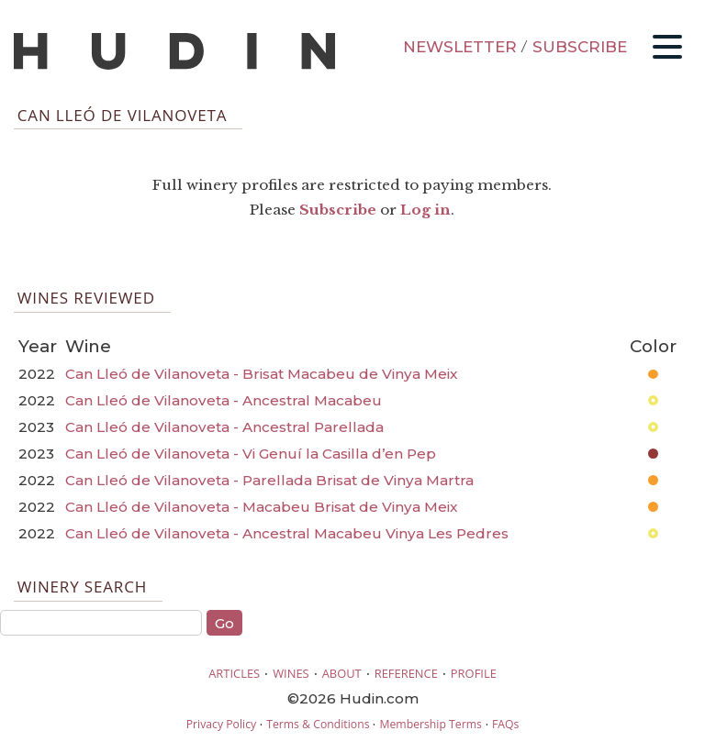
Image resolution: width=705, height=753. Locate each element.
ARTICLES (234, 673)
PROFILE (474, 673)
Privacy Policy (221, 724)
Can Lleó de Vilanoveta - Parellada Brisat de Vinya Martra (269, 480)
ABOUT (342, 673)
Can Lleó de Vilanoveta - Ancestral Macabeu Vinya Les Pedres (287, 533)
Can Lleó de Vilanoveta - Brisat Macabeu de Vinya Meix (261, 373)
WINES (291, 673)
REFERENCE (406, 673)
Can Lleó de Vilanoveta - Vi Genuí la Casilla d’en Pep (250, 453)
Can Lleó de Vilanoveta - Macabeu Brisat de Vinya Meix (261, 506)
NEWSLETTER (460, 47)
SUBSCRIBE (579, 47)
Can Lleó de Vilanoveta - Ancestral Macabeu (223, 400)
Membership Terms (430, 724)
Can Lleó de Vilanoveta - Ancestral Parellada (224, 427)
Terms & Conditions (317, 724)
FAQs (505, 724)
